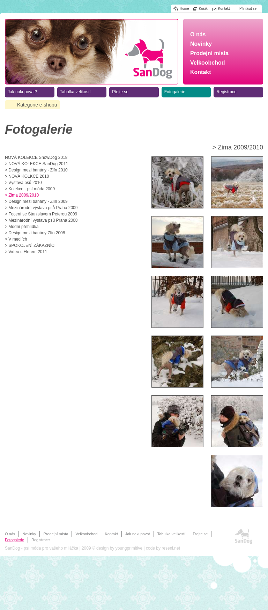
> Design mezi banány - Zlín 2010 (36, 170)
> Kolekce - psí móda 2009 (30, 188)
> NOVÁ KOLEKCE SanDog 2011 (36, 163)
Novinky (29, 534)
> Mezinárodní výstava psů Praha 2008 (41, 220)
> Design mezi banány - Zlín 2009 (36, 201)
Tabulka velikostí (171, 534)
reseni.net (171, 548)
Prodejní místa (55, 534)
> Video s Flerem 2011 (26, 251)
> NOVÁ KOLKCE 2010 (27, 176)
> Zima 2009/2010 (22, 195)
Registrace (40, 540)
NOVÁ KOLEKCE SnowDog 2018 (36, 157)
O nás (10, 534)
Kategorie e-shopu (37, 105)
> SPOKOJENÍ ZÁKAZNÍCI (30, 245)
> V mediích (16, 239)
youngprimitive (129, 548)
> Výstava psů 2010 (23, 182)
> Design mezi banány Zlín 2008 (35, 232)
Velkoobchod (86, 534)
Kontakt (111, 534)
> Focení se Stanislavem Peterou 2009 (41, 214)
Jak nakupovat (137, 534)
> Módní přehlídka (21, 226)
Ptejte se (200, 534)
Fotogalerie (14, 540)
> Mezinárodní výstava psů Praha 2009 (41, 207)
